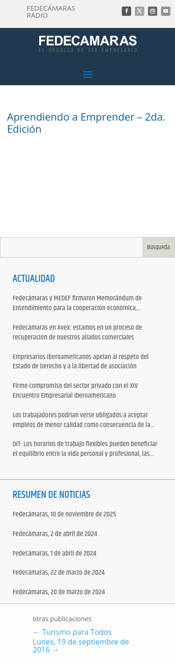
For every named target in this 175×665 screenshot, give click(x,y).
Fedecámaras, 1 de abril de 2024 (54, 554)
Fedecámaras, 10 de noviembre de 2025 (64, 515)
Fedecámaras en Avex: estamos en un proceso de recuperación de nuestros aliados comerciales (77, 333)
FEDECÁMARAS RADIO (51, 11)
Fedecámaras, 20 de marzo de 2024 (59, 592)
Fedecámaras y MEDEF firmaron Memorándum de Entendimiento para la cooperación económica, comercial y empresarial (77, 303)
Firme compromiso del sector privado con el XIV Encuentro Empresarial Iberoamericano (75, 391)
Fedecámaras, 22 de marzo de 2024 (59, 573)
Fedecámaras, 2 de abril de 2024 (55, 534)
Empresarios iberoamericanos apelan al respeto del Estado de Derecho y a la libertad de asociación (81, 362)
